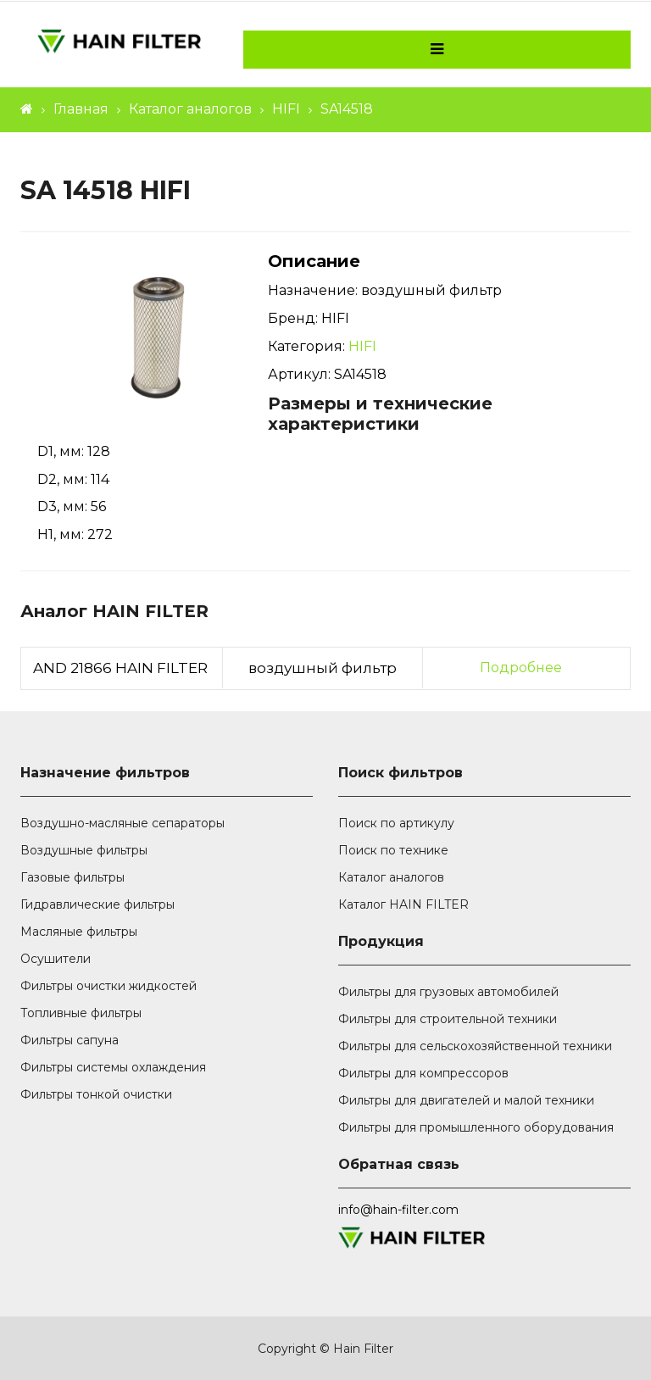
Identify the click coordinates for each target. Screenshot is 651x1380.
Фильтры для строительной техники (447, 1019)
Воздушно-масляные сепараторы (122, 823)
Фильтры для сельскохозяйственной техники (475, 1046)
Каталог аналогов (190, 109)
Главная (80, 109)
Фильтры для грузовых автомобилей (448, 991)
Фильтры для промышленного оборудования (476, 1127)
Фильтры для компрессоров (423, 1073)
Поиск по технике (393, 850)
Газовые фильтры (72, 877)
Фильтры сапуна (69, 1040)
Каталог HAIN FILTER (403, 904)
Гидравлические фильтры (97, 904)
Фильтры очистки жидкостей (108, 985)
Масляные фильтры (78, 931)
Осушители (55, 958)
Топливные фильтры (81, 1013)
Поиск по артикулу (396, 823)
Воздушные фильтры (83, 850)
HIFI (286, 109)
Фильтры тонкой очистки (96, 1094)
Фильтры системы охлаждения (113, 1067)
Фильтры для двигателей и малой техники (466, 1100)
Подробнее (521, 667)
